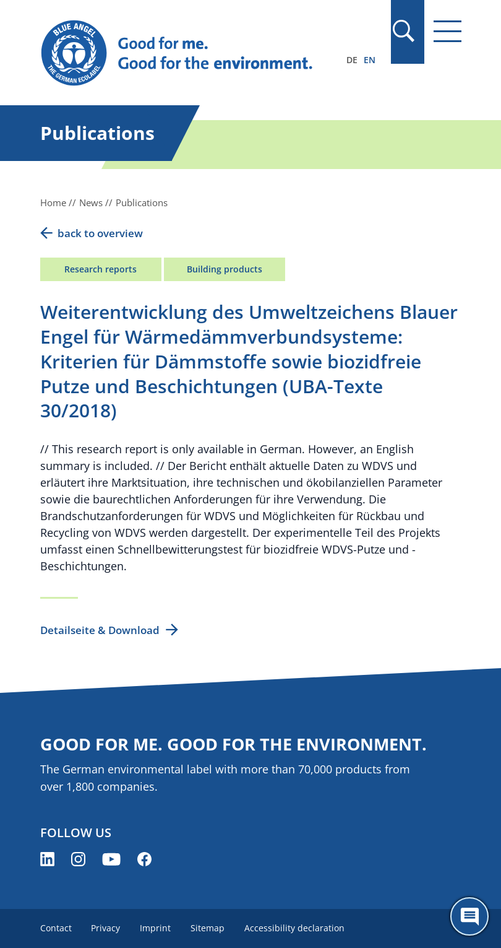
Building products (224, 269)
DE (352, 60)
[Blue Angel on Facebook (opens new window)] (144, 859)
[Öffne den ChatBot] (469, 916)
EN (369, 60)
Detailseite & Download (100, 630)
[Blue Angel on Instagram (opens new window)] (78, 859)
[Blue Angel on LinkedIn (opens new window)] (47, 859)
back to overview (100, 233)
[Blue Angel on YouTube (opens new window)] (111, 859)
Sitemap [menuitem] (208, 928)
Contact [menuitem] (56, 928)
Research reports (100, 269)
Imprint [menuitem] (155, 928)
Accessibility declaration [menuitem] (295, 928)
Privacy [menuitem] (106, 928)
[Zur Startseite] (187, 53)
